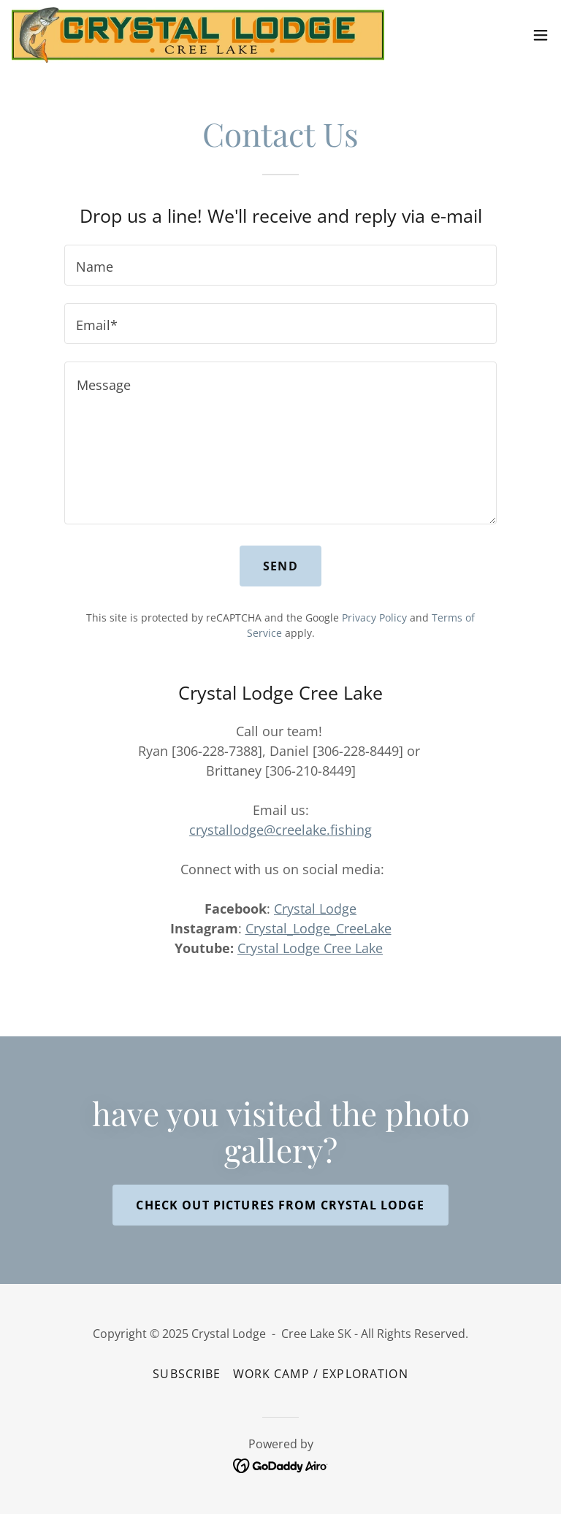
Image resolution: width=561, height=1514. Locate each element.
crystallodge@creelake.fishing (280, 829)
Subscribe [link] (187, 1374)
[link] (198, 35)
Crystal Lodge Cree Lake (310, 948)
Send (280, 566)
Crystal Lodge (315, 908)
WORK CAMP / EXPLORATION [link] (320, 1374)
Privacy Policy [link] (374, 617)
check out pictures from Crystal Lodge (280, 1205)
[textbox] (280, 265)
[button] (540, 35)
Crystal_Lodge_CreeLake (318, 928)
